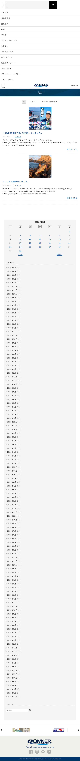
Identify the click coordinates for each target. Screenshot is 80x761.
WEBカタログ (6, 57)
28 (60, 247)
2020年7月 (11, 531)
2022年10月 (12, 429)
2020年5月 (11, 538)
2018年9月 (11, 614)
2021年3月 (11, 501)
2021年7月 (11, 486)
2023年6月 (11, 399)
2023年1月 (11, 418)
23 (10, 247)
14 (60, 239)
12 (40, 239)
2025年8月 (11, 301)
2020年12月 (12, 512)
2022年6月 (11, 444)
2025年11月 (12, 290)
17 (20, 243)
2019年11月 (12, 561)
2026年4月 (11, 271)
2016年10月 (12, 678)
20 (50, 243)
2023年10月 (12, 384)
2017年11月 (12, 651)
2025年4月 (11, 316)
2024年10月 (12, 339)
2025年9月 (11, 298)
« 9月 (20, 255)
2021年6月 (11, 490)
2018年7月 (11, 621)
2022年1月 (11, 463)
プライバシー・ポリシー (10, 74)
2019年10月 (12, 565)
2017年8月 (11, 659)
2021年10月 (12, 474)
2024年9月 (11, 343)
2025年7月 (11, 305)
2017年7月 (11, 663)
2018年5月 (11, 629)
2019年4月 (11, 587)
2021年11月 (12, 471)
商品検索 (4, 24)
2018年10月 (12, 610)
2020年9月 (11, 523)
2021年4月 (11, 497)
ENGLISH (74, 86)
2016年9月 (11, 682)
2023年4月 (11, 407)
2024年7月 (11, 350)
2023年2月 (11, 414)
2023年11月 (12, 380)
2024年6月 (11, 354)
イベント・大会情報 (49, 102)
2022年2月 (11, 459)
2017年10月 (12, 655)
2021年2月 (11, 505)
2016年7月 (11, 689)
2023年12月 (12, 377)
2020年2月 (11, 550)
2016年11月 (12, 674)
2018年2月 (11, 640)
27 (50, 247)
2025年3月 (11, 320)
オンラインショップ (9, 40)
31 (20, 251)
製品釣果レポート (8, 63)
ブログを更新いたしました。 (16, 181)
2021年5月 (11, 493)
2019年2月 (11, 595)
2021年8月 (11, 482)
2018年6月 (11, 625)
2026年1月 (11, 283)
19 (40, 243)
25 (30, 247)
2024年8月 (11, 347)
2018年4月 (11, 633)
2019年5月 (11, 584)
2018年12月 (12, 602)
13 (50, 239)
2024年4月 (11, 362)
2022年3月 (11, 456)
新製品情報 (5, 18)
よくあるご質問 (7, 52)
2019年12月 (12, 557)
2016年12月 (12, 670)
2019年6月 (11, 580)
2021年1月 (11, 508)
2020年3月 (11, 546)
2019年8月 (11, 572)
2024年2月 (11, 369)
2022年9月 (11, 433)
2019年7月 (11, 576)
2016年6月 (11, 693)
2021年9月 (11, 478)
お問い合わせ (6, 68)
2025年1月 (11, 328)
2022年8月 (11, 437)
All (24, 102)
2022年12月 (12, 422)
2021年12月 (12, 467)
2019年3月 (11, 591)
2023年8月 (11, 392)
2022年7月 (11, 441)
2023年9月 (11, 388)
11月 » (59, 255)
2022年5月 (11, 448)
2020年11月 (12, 516)
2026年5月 (11, 267)
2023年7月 (11, 395)
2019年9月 (11, 569)
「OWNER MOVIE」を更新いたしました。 (22, 133)
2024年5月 (11, 358)
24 (20, 247)
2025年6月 (11, 309)
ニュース (4, 13)
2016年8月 (11, 685)
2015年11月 (12, 697)
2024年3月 (11, 365)
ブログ (4, 35)
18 (30, 243)
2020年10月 (12, 520)
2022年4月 (11, 452)
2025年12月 (12, 286)
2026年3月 (11, 275)
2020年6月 (11, 535)
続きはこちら (72, 149)
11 (30, 239)
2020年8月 (11, 527)
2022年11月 (12, 426)
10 (20, 239)
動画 (3, 29)
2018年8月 (11, 618)
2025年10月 (12, 294)
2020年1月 (11, 554)
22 (69, 243)
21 (60, 243)
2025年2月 (11, 324)
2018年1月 (11, 644)
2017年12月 (12, 648)
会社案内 (4, 46)
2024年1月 (11, 373)
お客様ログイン (7, 80)
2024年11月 (12, 335)
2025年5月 (11, 313)
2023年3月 (11, 411)
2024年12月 (12, 331)
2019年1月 (11, 599)
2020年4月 (11, 542)
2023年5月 (11, 403)
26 (40, 247)
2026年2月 (11, 279)
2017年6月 (11, 666)
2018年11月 (12, 606)
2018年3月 (11, 636)
